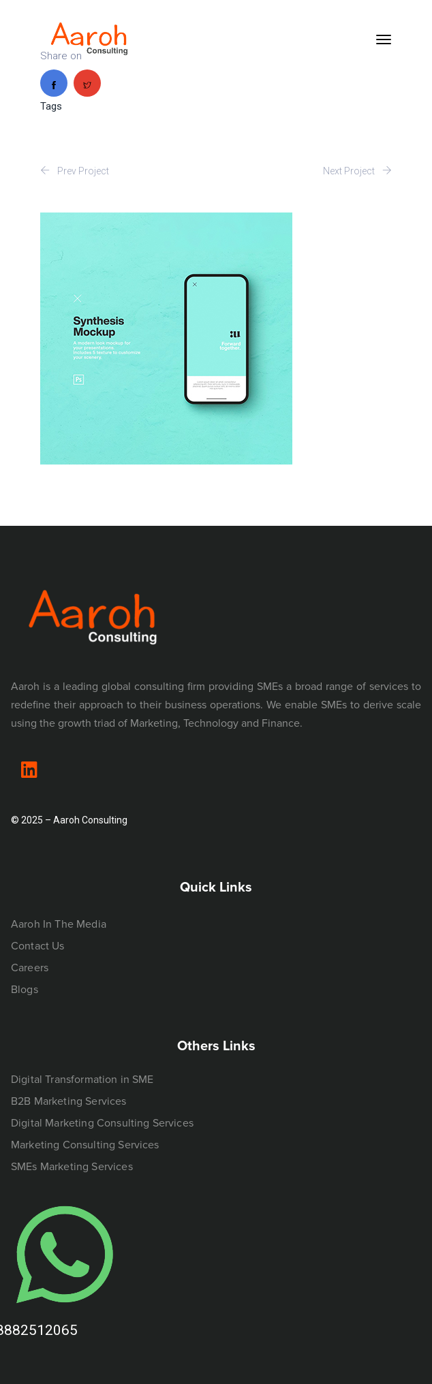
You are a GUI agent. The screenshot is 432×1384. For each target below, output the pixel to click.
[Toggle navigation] (383, 39)
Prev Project (74, 171)
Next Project (357, 171)
